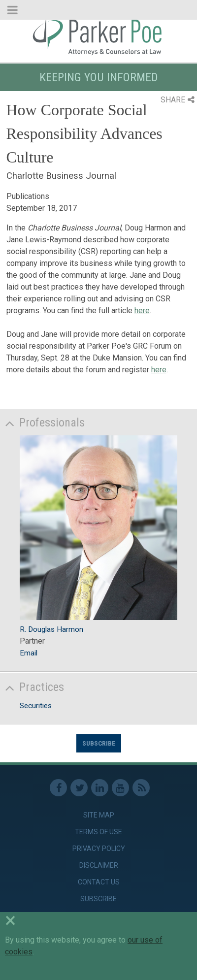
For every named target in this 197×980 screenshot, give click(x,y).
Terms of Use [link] (98, 832)
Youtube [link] (120, 787)
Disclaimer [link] (98, 865)
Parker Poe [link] (98, 36)
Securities (36, 705)
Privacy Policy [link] (98, 848)
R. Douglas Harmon (51, 629)
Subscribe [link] (98, 899)
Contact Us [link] (99, 882)
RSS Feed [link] (141, 787)
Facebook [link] (58, 787)
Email (28, 653)
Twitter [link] (79, 787)
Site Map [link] (98, 815)
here (142, 310)
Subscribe (98, 743)
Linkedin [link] (99, 787)
